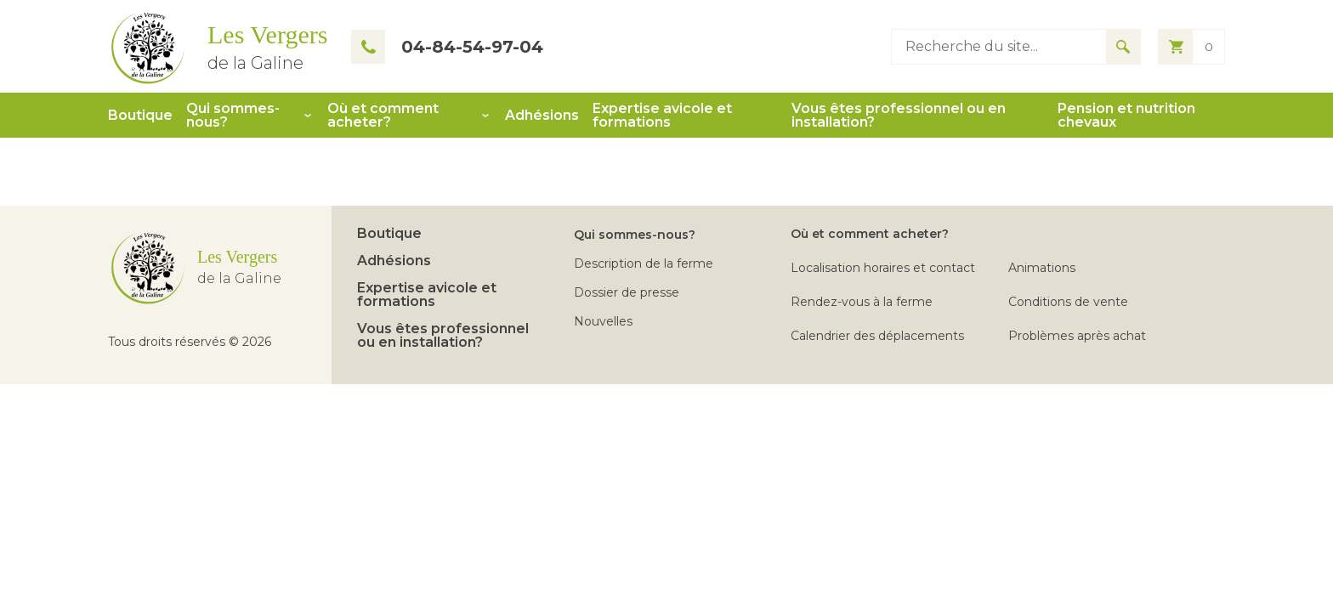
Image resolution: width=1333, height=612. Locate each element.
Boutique (140, 115)
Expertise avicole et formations (662, 115)
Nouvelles (603, 321)
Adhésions (542, 115)
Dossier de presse (626, 292)
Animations (1041, 267)
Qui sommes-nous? (233, 115)
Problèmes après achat (1077, 335)
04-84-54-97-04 (447, 47)
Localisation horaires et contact (883, 267)
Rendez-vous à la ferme (862, 301)
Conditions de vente (1068, 301)
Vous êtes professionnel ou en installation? (898, 115)
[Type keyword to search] (999, 47)
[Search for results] (1123, 47)
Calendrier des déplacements (877, 335)
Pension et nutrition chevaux (1126, 115)
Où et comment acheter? (383, 115)
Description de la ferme (643, 263)
